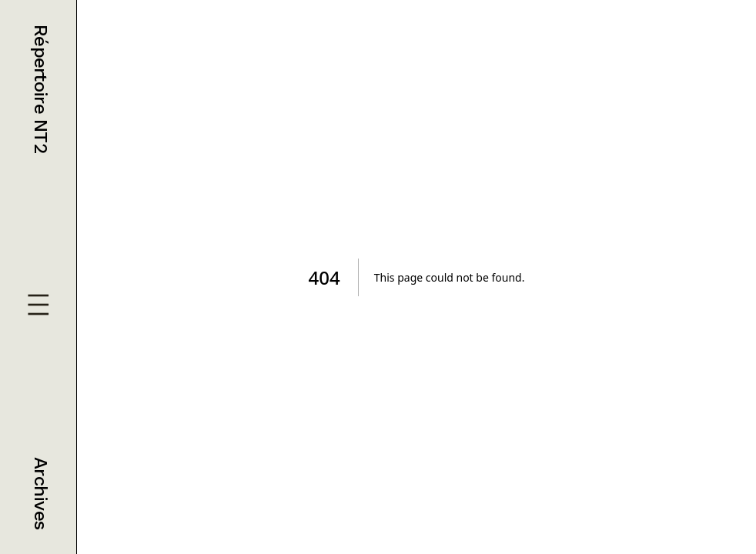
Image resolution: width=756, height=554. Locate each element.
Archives (41, 493)
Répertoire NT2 (41, 89)
